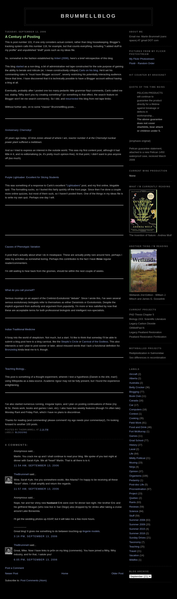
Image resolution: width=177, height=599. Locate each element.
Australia (134, 382)
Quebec (133, 498)
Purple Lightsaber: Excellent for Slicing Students (32, 177)
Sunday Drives (137, 537)
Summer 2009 (137, 524)
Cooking (134, 418)
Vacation (134, 555)
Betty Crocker (137, 387)
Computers (135, 409)
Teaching (134, 546)
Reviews (134, 506)
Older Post (117, 573)
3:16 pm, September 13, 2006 (35, 536)
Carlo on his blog (88, 70)
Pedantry (134, 480)
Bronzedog (11, 349)
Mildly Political (137, 458)
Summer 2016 (137, 533)
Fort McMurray (137, 431)
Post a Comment (14, 568)
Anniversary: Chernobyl (18, 130)
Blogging (21, 432)
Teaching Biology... (15, 368)
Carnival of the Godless (95, 341)
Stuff (131, 515)
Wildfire (133, 559)
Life (131, 453)
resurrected (72, 98)
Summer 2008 (137, 519)
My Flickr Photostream (141, 58)
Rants (132, 502)
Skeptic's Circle (69, 341)
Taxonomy (135, 542)
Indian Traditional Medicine (20, 329)
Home (65, 573)
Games (133, 435)
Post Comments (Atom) (34, 580)
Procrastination (137, 489)
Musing (133, 462)
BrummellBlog (88, 16)
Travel (132, 551)
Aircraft (133, 374)
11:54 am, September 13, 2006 (36, 465)
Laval (132, 449)
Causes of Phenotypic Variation (22, 246)
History (133, 444)
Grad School (136, 440)
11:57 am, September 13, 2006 (36, 488)
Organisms (135, 475)
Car (131, 405)
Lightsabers (73, 185)
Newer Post (11, 573)
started (20, 66)
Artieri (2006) (61, 58)
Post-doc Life (136, 484)
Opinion (133, 471)
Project (133, 493)
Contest (133, 413)
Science (133, 511)
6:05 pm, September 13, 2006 (35, 559)
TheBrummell (21, 474)
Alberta (133, 378)
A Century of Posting (22, 37)
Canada (133, 400)
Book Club (135, 396)
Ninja (132, 466)
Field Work (135, 422)
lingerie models (91, 531)
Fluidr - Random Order (141, 63)
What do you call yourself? (20, 290)
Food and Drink (138, 427)
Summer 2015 (137, 528)
